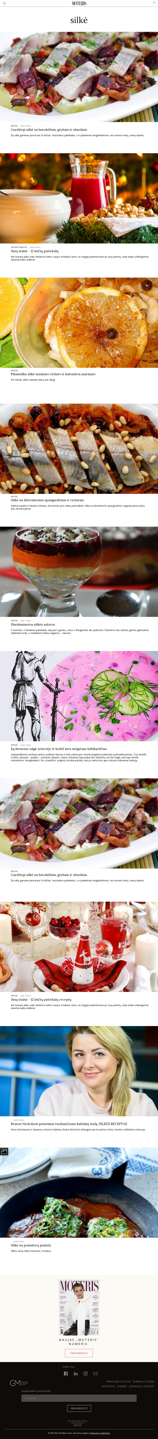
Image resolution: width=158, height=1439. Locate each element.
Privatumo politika (118, 1381)
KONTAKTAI (108, 1386)
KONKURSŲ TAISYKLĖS (141, 1386)
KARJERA (122, 1386)
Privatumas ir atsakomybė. (100, 1433)
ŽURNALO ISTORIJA (143, 1381)
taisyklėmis (77, 1425)
